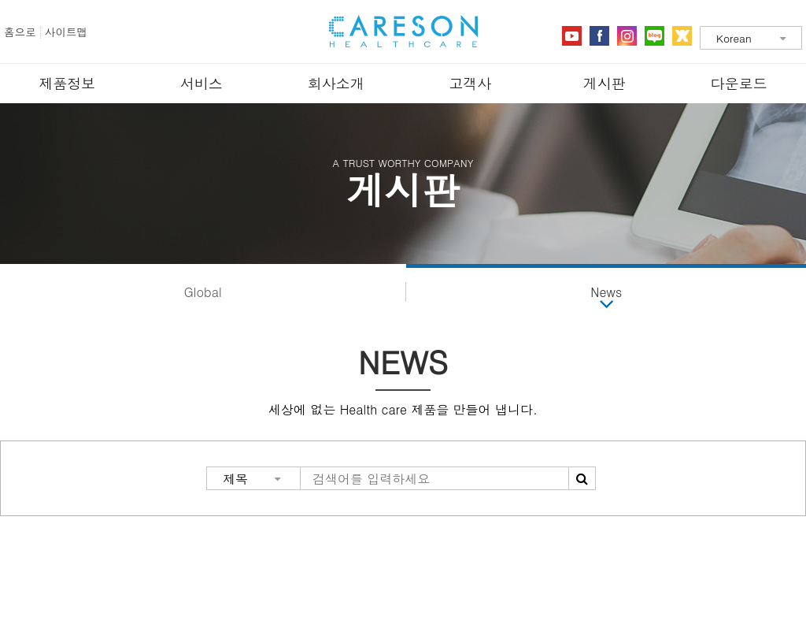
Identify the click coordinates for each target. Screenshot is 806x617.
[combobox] (751, 38)
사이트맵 (66, 31)
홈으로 (20, 31)
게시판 (604, 83)
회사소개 (336, 83)
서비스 (201, 83)
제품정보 (67, 83)
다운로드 (739, 83)
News (606, 292)
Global (203, 292)
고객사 (470, 83)
